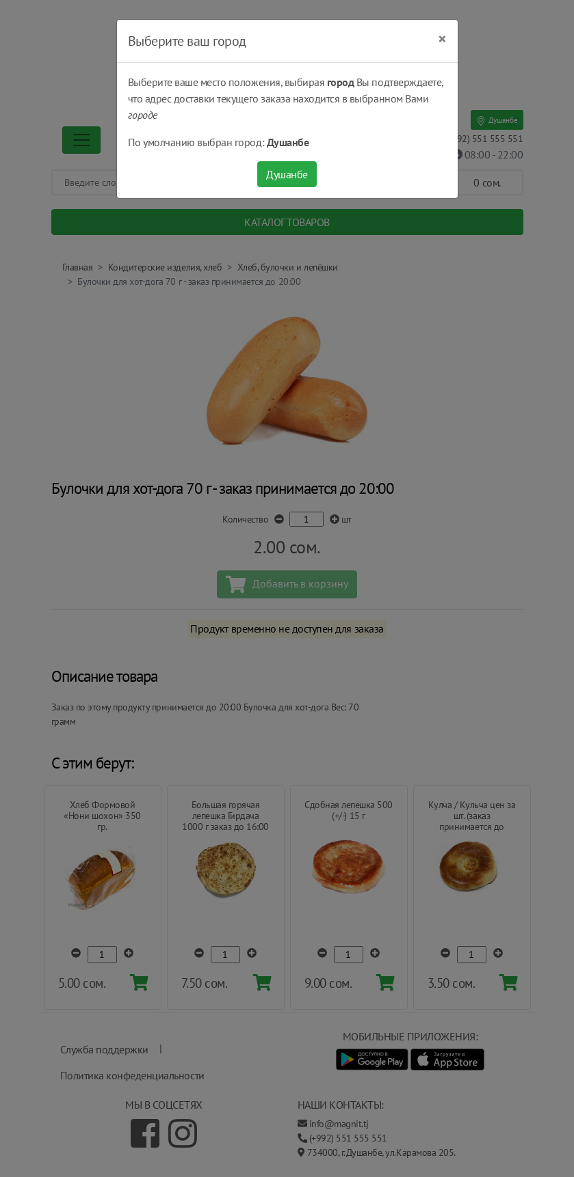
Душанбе (287, 174)
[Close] (442, 39)
